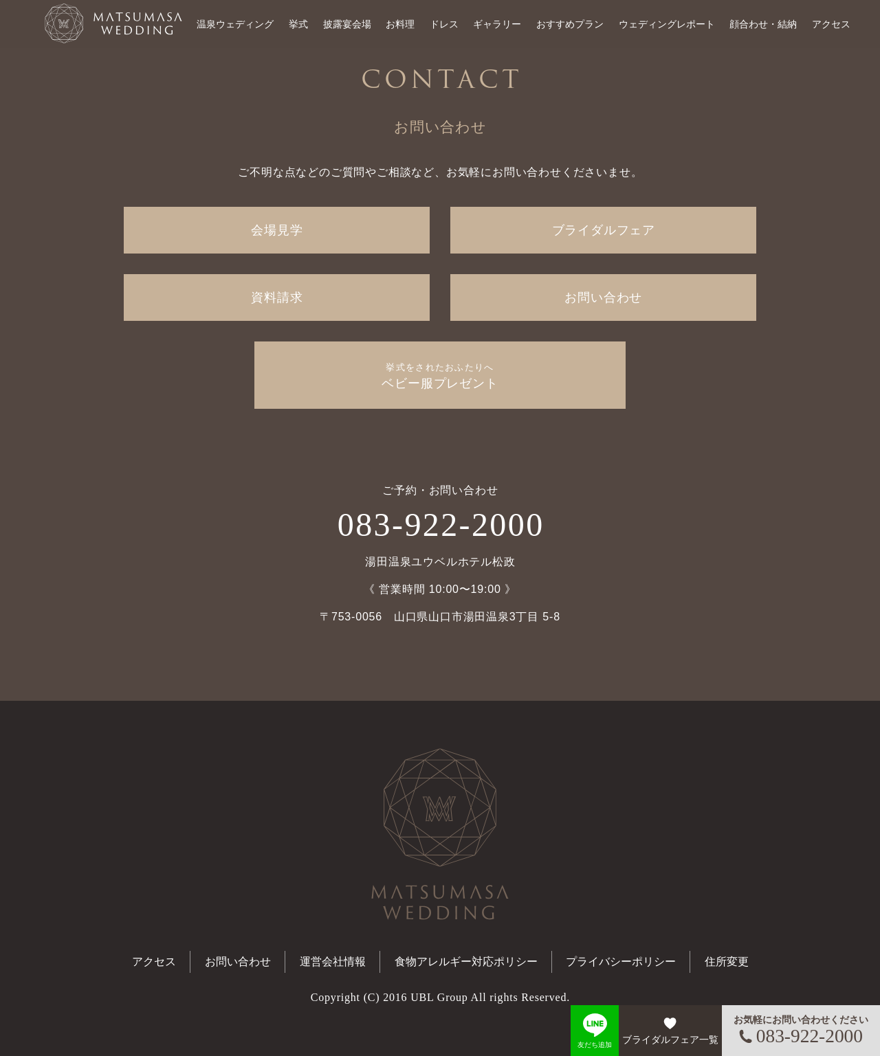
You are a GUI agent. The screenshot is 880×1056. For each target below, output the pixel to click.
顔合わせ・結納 (763, 24)
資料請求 (276, 297)
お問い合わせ (603, 297)
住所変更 (727, 961)
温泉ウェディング (235, 24)
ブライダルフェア (603, 230)
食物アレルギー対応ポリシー (466, 961)
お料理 (400, 24)
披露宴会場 (347, 24)
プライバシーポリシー (621, 961)
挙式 (298, 24)
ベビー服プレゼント (440, 376)
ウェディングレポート (667, 24)
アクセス (831, 24)
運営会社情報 (333, 961)
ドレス (444, 24)
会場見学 (276, 230)
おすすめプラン (570, 24)
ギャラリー (497, 24)
